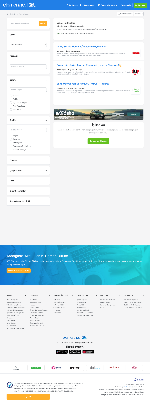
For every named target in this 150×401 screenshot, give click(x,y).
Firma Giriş (125, 5)
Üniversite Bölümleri (37, 315)
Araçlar (9, 295)
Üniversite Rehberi (36, 313)
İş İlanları (72, 5)
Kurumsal (104, 295)
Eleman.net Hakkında (107, 300)
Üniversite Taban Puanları (39, 310)
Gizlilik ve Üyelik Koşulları (132, 305)
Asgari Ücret (11, 320)
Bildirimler (57, 313)
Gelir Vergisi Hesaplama (15, 310)
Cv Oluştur (57, 310)
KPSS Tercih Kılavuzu (37, 326)
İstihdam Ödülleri (83, 310)
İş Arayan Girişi (88, 5)
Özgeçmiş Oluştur (108, 5)
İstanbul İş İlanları (59, 302)
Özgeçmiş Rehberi (36, 323)
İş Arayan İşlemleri (60, 295)
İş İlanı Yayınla (82, 300)
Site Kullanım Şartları (131, 300)
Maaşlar (33, 305)
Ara (42, 23)
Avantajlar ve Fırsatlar (85, 313)
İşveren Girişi (81, 307)
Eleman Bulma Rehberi (85, 315)
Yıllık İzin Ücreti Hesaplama (16, 307)
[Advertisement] (28, 226)
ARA (28, 397)
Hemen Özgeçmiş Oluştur (18, 270)
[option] (16, 367)
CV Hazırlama (11, 326)
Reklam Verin (105, 302)
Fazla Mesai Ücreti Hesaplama (13, 316)
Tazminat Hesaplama (14, 302)
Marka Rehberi (35, 320)
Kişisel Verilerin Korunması (133, 307)
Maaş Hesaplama (13, 300)
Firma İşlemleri (82, 295)
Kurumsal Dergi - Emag (108, 305)
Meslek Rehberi (35, 302)
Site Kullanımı (129, 295)
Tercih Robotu (11, 323)
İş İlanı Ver (140, 5)
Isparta (59, 33)
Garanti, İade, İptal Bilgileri (133, 302)
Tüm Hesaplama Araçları (15, 328)
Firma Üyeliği (81, 302)
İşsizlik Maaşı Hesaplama (15, 313)
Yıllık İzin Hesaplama (14, 305)
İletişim (102, 307)
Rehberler (34, 295)
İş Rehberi (33, 300)
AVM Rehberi (34, 318)
